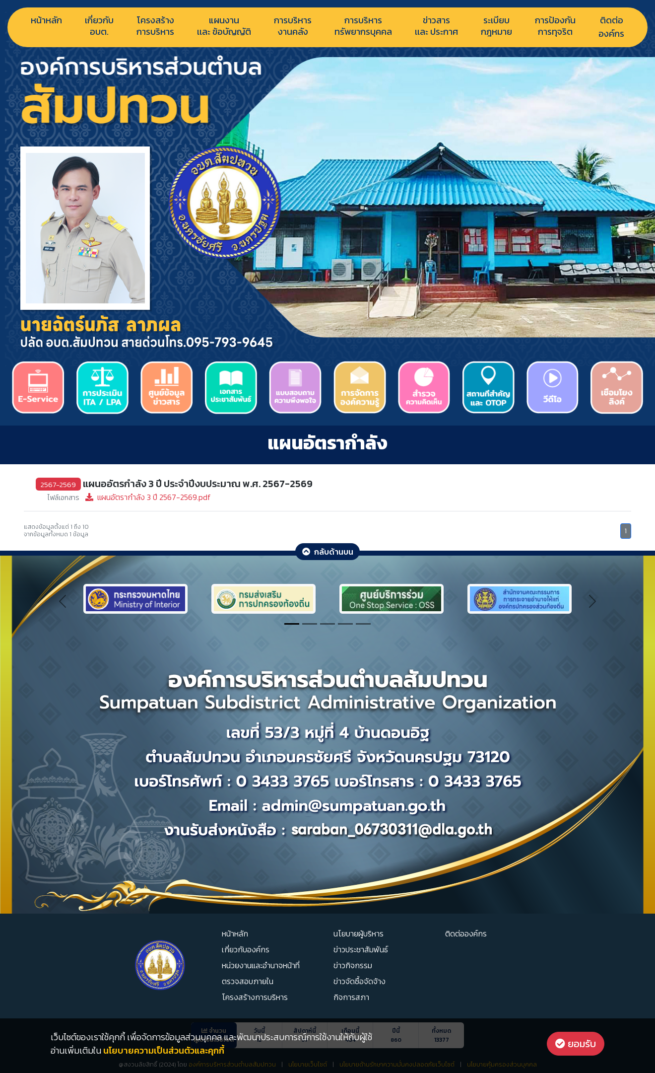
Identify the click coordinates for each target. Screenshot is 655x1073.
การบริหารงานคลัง (293, 26)
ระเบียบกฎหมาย (496, 26)
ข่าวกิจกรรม (352, 965)
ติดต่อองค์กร (611, 26)
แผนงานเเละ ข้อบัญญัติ (224, 26)
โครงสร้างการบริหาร (155, 26)
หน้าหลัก (46, 20)
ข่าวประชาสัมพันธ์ (360, 949)
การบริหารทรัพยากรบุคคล (363, 26)
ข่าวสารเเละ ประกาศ (436, 26)
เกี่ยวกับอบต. (99, 26)
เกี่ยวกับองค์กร (245, 949)
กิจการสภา (351, 997)
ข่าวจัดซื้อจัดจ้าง (359, 981)
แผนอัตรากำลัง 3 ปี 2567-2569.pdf (129, 497)
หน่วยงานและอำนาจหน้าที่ (261, 965)
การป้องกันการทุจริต (555, 26)
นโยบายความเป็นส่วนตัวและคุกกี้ (163, 1050)
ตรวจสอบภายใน (247, 981)
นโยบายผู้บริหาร (358, 933)
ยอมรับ (575, 1043)
